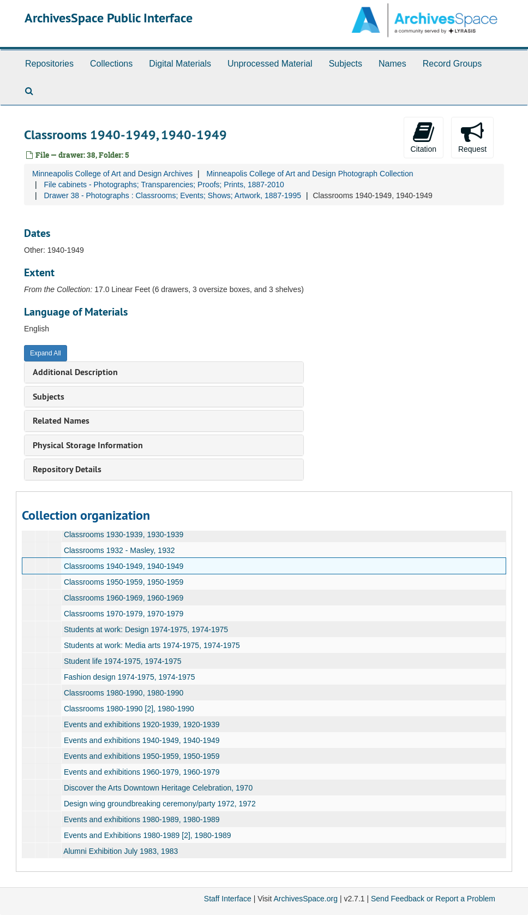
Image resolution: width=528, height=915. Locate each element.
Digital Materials (180, 63)
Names (392, 63)
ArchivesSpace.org (305, 898)
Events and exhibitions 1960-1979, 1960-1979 (142, 772)
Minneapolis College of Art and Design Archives (112, 173)
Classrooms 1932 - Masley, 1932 (119, 550)
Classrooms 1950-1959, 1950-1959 (123, 582)
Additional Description (75, 372)
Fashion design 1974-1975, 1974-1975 (129, 677)
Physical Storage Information (88, 445)
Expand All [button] (45, 353)
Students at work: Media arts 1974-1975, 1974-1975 (152, 645)
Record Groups (452, 63)
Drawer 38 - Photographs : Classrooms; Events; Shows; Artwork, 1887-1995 (172, 195)
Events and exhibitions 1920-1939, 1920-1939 (142, 724)
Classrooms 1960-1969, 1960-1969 (123, 597)
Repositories (49, 63)
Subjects (345, 63)
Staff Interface (227, 898)
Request (472, 137)
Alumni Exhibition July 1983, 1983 (120, 851)
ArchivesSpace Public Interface (109, 17)
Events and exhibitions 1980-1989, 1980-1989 (142, 819)
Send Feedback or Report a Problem (433, 898)
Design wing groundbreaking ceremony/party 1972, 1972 (160, 803)
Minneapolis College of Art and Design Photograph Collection (309, 173)
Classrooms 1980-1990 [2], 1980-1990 (129, 708)
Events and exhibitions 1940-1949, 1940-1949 (142, 740)
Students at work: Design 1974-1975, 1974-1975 (146, 629)
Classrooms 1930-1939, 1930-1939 (123, 534)
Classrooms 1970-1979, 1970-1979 (123, 613)
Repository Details (67, 469)
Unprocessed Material (270, 63)
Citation (423, 137)
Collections (111, 63)
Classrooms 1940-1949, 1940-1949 (123, 566)
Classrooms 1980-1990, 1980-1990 (123, 692)
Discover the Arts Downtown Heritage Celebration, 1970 (158, 787)
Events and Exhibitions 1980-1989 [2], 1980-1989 (147, 835)
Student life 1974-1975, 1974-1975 (123, 661)
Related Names (61, 420)
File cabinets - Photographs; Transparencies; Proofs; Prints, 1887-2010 (164, 184)
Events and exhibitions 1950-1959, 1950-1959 (142, 756)
